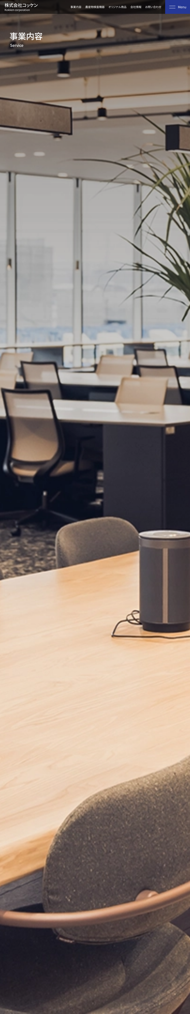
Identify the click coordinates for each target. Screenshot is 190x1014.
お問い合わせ (153, 7)
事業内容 (75, 7)
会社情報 (135, 7)
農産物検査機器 (95, 7)
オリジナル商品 (117, 7)
